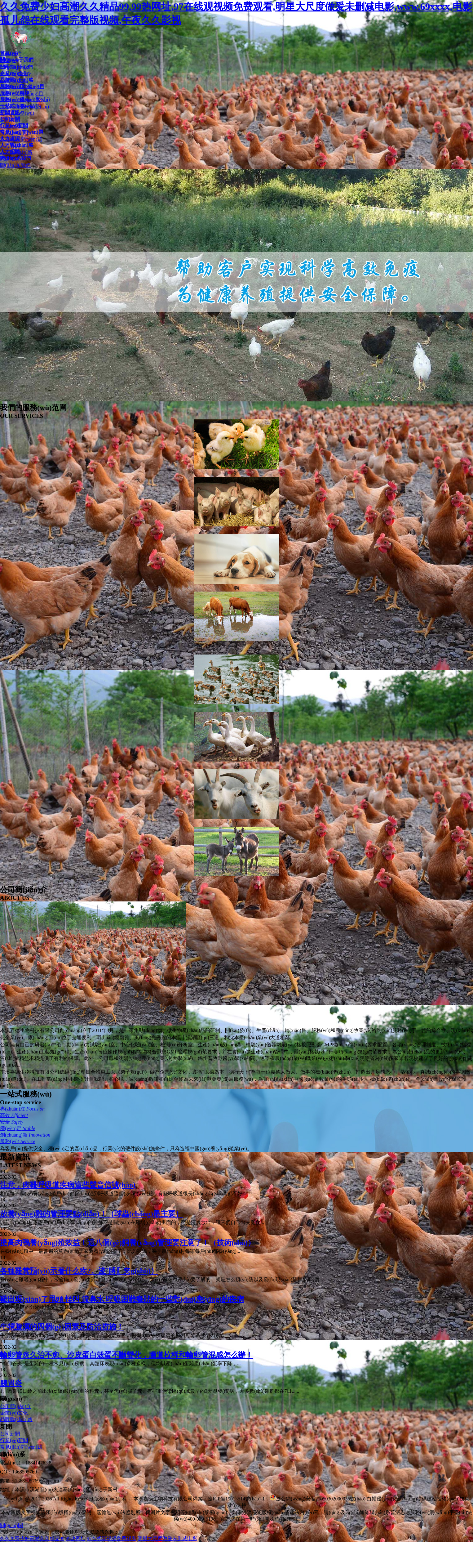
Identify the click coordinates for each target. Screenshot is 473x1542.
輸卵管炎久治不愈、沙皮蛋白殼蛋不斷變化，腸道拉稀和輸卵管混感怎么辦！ (126, 1355)
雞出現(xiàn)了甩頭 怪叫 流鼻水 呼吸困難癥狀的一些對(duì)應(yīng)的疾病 (122, 1299)
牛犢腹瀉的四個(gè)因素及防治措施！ (62, 1327)
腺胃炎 (11, 1383)
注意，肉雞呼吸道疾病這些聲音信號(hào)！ (67, 1185)
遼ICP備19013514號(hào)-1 (236, 1498)
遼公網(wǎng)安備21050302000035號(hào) (317, 1498)
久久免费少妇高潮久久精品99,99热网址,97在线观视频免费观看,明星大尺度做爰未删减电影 (98, 1538)
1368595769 (24, 1471)
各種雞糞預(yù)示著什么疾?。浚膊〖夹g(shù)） (79, 1271)
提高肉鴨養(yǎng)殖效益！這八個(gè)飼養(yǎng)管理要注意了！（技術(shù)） (127, 1243)
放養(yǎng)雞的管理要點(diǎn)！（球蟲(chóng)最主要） (91, 1214)
